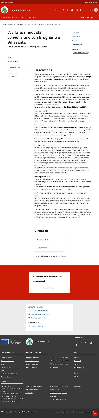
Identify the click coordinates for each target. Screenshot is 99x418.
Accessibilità (9, 412)
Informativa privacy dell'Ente (58, 393)
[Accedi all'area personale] (91, 2)
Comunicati (19, 24)
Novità (11, 24)
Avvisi (76, 364)
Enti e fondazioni (6, 367)
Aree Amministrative (7, 361)
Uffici (2, 364)
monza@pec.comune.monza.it (13, 399)
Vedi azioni (77, 36)
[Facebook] (62, 10)
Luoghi (76, 373)
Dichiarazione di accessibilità (58, 399)
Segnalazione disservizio (32, 390)
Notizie (76, 358)
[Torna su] (95, 414)
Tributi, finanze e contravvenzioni (60, 361)
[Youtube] (71, 10)
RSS (2, 412)
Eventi (76, 376)
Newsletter (77, 386)
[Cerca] (96, 10)
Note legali (53, 396)
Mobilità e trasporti (31, 367)
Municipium (88, 412)
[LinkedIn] (80, 10)
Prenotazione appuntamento (34, 386)
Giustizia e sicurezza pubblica (59, 357)
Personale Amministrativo (9, 374)
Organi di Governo (6, 358)
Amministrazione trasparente (59, 386)
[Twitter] (66, 10)
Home (5, 24)
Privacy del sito (54, 390)
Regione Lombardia (7, 2)
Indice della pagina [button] (15, 67)
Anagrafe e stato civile (32, 358)
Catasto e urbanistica (31, 364)
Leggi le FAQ (29, 393)
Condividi (76, 33)
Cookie (24, 412)
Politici (3, 370)
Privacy (17, 412)
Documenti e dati (6, 377)
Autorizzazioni (54, 367)
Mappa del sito (32, 412)
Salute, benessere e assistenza (59, 364)
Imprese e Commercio (32, 361)
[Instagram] (75, 10)
